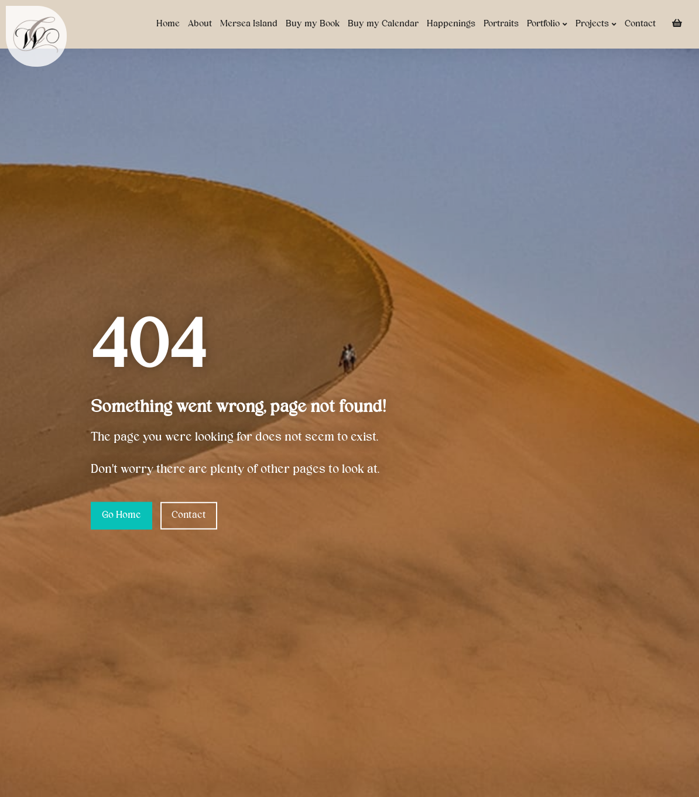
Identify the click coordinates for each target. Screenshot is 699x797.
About (200, 24)
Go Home (121, 515)
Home (168, 24)
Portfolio (547, 24)
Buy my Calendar (383, 24)
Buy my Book (313, 24)
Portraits (501, 24)
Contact (640, 24)
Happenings (451, 24)
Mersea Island (248, 24)
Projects (595, 24)
